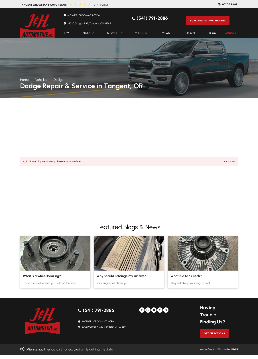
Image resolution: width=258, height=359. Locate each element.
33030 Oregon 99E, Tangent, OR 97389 (89, 23)
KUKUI (234, 349)
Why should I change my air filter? (122, 276)
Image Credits (208, 349)
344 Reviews (101, 4)
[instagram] (159, 310)
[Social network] (148, 310)
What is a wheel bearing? (42, 276)
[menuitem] (67, 33)
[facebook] (142, 310)
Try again (229, 162)
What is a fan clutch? (186, 276)
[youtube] (154, 310)
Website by (224, 349)
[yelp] (165, 310)
